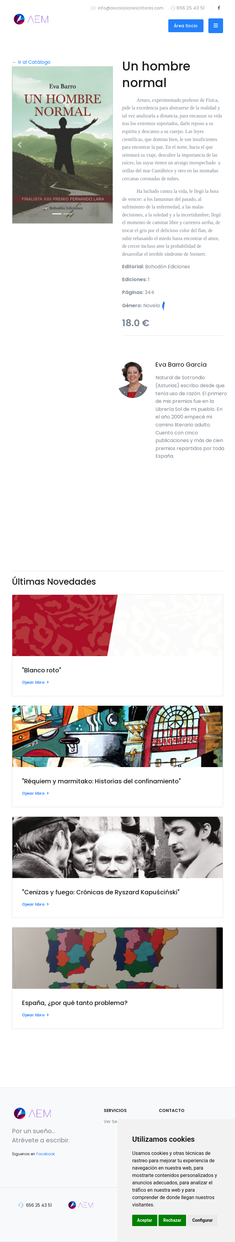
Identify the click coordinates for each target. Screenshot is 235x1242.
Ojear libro (35, 682)
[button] (19, 145)
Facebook (45, 1153)
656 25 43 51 (35, 1205)
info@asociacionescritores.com (127, 8)
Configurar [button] (202, 1220)
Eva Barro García (181, 364)
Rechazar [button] (172, 1220)
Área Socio (186, 26)
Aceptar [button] (144, 1220)
